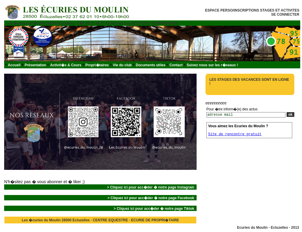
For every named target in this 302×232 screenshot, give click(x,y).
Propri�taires (97, 65)
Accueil (14, 65)
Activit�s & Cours (65, 65)
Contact (176, 65)
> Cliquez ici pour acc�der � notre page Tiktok (154, 209)
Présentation (35, 65)
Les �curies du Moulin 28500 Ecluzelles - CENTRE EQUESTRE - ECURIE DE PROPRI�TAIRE (100, 220)
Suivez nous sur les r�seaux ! (212, 65)
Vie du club (122, 65)
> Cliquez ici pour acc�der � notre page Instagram (150, 187)
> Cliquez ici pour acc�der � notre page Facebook (150, 198)
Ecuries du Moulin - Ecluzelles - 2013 (268, 227)
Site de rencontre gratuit (234, 134)
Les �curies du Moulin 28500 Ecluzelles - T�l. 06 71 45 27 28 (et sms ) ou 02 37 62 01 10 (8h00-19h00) (92, 23)
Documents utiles (151, 65)
